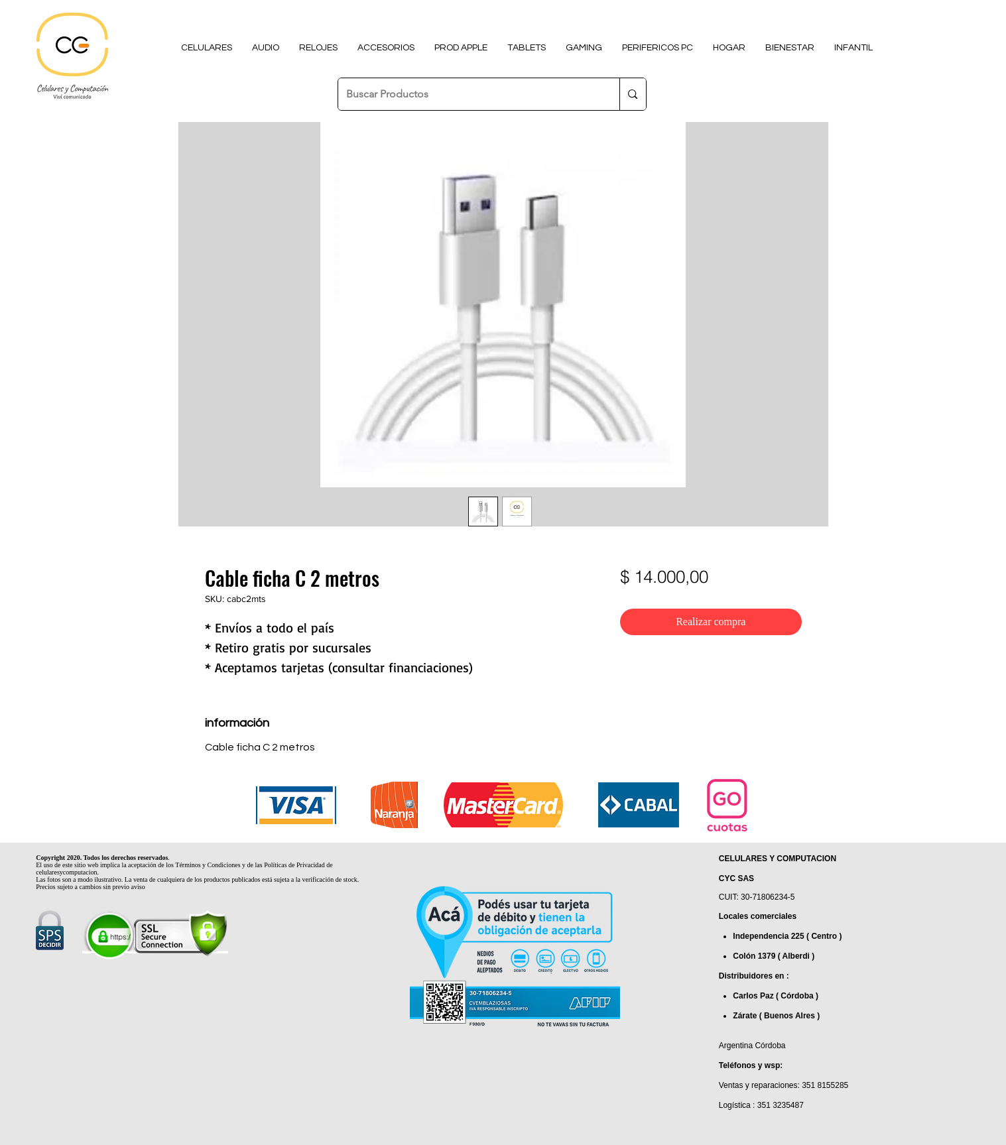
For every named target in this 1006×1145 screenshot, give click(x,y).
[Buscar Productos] (469, 94)
